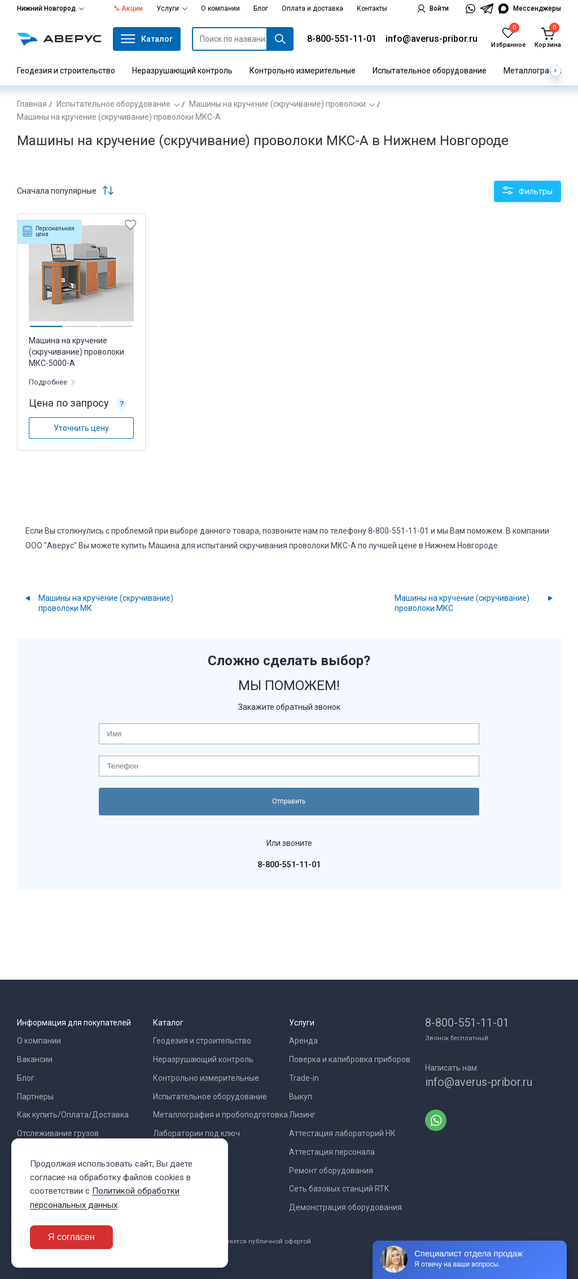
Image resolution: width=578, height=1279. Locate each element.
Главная (32, 103)
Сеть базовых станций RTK (339, 1188)
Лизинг (302, 1114)
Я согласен (71, 1237)
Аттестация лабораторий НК (342, 1133)
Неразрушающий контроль (182, 70)
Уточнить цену (81, 428)
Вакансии (34, 1059)
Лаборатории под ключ (196, 1133)
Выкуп (300, 1096)
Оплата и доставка (312, 8)
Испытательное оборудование (430, 70)
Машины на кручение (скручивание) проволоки (277, 103)
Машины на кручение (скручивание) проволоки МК (105, 603)
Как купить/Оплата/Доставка (73, 1114)
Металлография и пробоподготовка (220, 1114)
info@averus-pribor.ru (432, 38)
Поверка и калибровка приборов (349, 1059)
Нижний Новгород (50, 8)
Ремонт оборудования (331, 1170)
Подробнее (49, 382)
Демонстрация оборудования (345, 1207)
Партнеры (35, 1096)
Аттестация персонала (332, 1151)
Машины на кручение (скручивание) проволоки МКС (462, 603)
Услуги (171, 8)
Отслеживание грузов (58, 1133)
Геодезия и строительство (66, 70)
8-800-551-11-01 (341, 38)
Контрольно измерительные (302, 70)
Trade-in (304, 1077)
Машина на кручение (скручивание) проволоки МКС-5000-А (76, 352)
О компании (220, 8)
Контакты (372, 8)
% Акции (128, 8)
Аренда (303, 1040)
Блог (260, 8)
